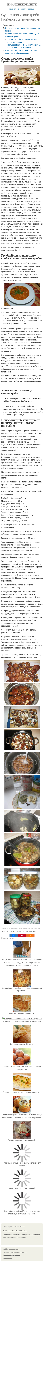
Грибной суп (26, 930)
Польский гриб (20, 933)
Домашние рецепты (22, 4)
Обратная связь (8, 1274)
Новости (22, 9)
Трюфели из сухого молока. (15, 1247)
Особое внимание (30, 933)
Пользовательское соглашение (18, 1268)
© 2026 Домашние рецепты (11, 1265)
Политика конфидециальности (12, 1271)
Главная (12, 9)
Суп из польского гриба (15, 930)
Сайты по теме (10, 933)
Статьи (31, 9)
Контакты (6, 1268)
